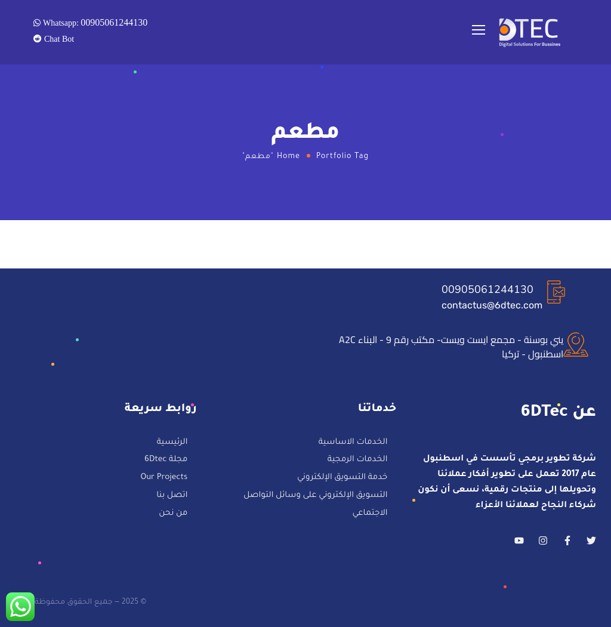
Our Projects (163, 478)
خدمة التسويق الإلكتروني (342, 478)
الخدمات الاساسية (353, 442)
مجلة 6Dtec (165, 460)
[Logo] (530, 32)
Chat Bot (58, 39)
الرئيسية (172, 442)
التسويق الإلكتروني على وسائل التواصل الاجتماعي (315, 505)
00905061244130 (487, 289)
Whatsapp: (94, 22)
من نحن (173, 513)
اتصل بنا (171, 496)
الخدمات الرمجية (357, 460)
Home (288, 157)
